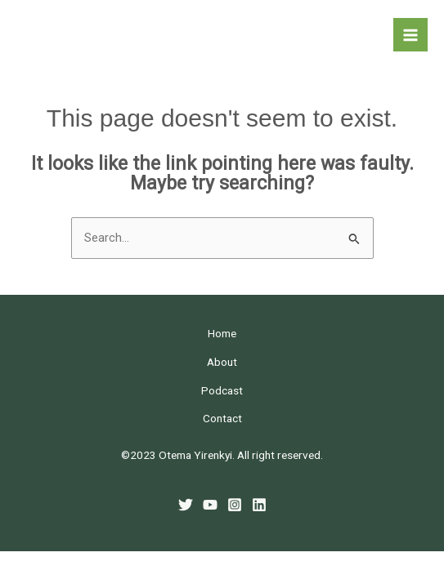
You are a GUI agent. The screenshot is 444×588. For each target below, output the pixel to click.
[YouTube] (210, 504)
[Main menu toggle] (410, 35)
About (222, 361)
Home (222, 333)
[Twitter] (185, 504)
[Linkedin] (259, 504)
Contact (222, 418)
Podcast (222, 390)
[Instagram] (234, 504)
